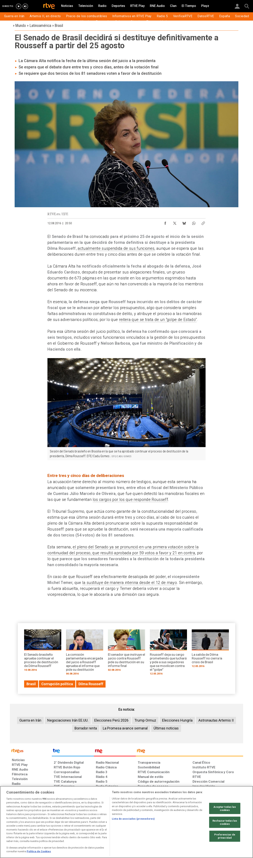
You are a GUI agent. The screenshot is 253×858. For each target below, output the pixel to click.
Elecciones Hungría (177, 720)
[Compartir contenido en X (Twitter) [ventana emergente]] (174, 222)
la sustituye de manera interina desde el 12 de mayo (129, 582)
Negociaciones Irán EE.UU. (67, 720)
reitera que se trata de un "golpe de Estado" (158, 319)
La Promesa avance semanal (125, 728)
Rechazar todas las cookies (224, 822)
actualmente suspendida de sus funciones (116, 248)
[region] (126, 822)
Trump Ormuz (145, 720)
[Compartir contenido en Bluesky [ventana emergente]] (184, 222)
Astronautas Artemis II (216, 720)
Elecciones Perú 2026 (111, 720)
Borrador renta (86, 728)
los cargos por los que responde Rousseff (130, 499)
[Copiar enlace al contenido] (203, 222)
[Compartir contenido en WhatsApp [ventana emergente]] (193, 222)
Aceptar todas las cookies (224, 808)
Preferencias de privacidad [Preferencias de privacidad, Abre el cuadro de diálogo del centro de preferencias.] (224, 836)
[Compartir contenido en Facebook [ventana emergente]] (165, 222)
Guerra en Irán (30, 720)
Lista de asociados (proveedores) (133, 818)
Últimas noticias (166, 728)
